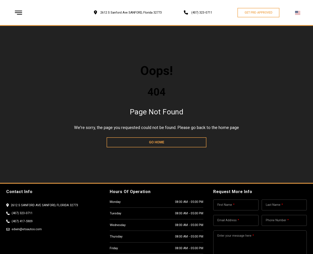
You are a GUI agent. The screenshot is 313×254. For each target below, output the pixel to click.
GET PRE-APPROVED (258, 12)
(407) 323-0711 (201, 12)
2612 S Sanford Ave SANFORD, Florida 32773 (44, 205)
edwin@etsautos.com (27, 229)
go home (156, 142)
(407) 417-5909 (22, 221)
